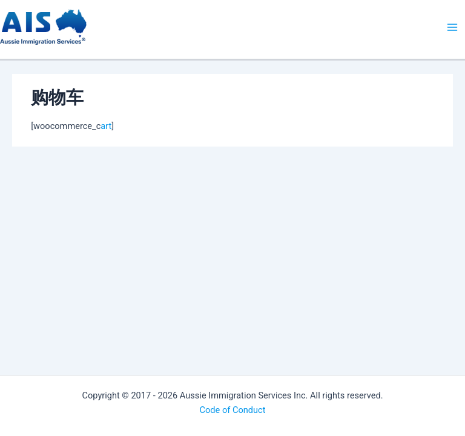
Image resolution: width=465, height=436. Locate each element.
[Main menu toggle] (452, 27)
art (106, 126)
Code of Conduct (233, 410)
